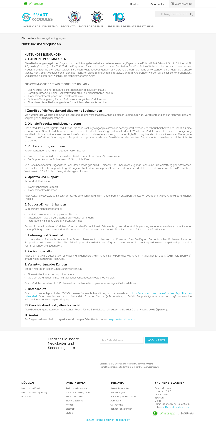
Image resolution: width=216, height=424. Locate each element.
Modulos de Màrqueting (40, 26)
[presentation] (123, 352)
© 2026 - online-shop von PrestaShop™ (108, 419)
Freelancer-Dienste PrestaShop (131, 26)
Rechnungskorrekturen (123, 396)
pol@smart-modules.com (122, 319)
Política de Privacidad (77, 388)
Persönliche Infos (119, 388)
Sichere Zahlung (74, 400)
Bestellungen (117, 392)
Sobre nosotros (74, 396)
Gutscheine (116, 404)
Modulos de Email (91, 26)
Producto (68, 26)
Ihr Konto (117, 382)
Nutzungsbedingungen (78, 392)
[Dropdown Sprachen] (137, 4)
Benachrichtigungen (121, 408)
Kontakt (70, 404)
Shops (69, 412)
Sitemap (70, 408)
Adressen (115, 400)
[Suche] (175, 14)
